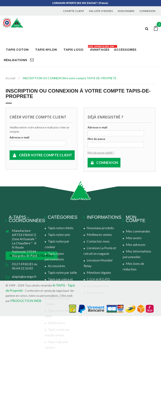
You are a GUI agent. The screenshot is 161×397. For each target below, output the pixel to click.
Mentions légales (99, 272)
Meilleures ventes (99, 234)
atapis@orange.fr (24, 276)
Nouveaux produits (100, 228)
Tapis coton (56, 291)
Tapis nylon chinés (60, 228)
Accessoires (56, 266)
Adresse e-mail (19, 137)
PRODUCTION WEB (25, 381)
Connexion (147, 11)
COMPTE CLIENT (73, 11)
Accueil (10, 78)
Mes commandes (138, 231)
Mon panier (126, 11)
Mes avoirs (134, 238)
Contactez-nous (98, 241)
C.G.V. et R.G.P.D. (98, 279)
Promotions (95, 292)
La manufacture (98, 286)
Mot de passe (96, 139)
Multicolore (56, 323)
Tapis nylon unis (59, 234)
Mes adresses (135, 244)
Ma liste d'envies (101, 11)
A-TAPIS (59, 366)
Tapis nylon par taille (62, 272)
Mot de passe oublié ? (101, 152)
